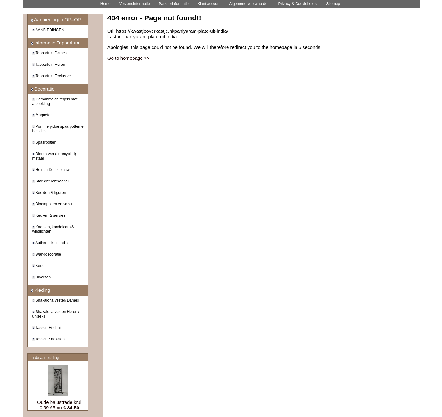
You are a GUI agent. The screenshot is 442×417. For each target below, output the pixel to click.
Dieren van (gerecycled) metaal (54, 156)
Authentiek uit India (50, 243)
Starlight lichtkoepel (50, 181)
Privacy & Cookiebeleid (297, 4)
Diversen (41, 277)
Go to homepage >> (128, 58)
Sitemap (333, 4)
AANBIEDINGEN (48, 30)
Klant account (209, 4)
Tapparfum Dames (49, 53)
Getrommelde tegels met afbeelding (55, 101)
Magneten (42, 115)
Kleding (40, 290)
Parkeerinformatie (174, 4)
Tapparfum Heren (48, 64)
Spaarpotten (44, 142)
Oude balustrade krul (59, 402)
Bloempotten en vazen (53, 204)
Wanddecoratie (46, 254)
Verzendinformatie (134, 4)
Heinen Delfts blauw (51, 169)
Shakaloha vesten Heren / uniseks (55, 314)
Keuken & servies (48, 215)
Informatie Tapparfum (55, 42)
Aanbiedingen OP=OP (56, 19)
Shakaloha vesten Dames (55, 300)
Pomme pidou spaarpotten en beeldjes (59, 128)
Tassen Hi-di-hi (46, 327)
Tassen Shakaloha (49, 339)
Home (105, 4)
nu (59, 407)
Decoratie (43, 89)
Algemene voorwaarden (249, 4)
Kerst (38, 265)
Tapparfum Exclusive (51, 76)
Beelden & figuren (49, 192)
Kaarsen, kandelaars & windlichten (53, 229)
